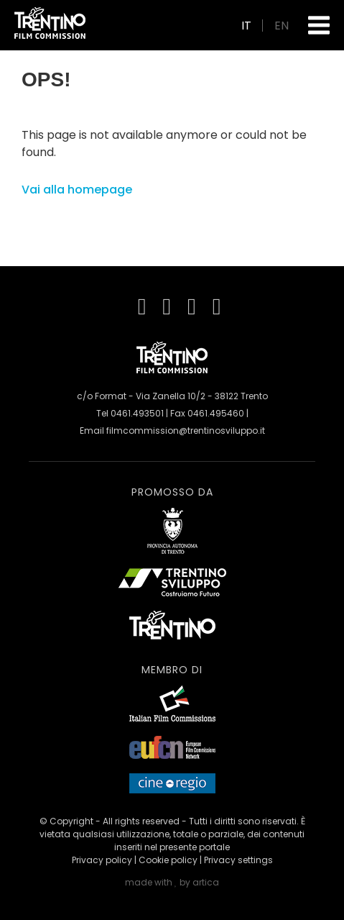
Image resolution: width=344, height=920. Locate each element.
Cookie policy (168, 860)
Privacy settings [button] (238, 860)
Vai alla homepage (77, 189)
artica (205, 882)
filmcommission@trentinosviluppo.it (185, 430)
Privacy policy (102, 860)
